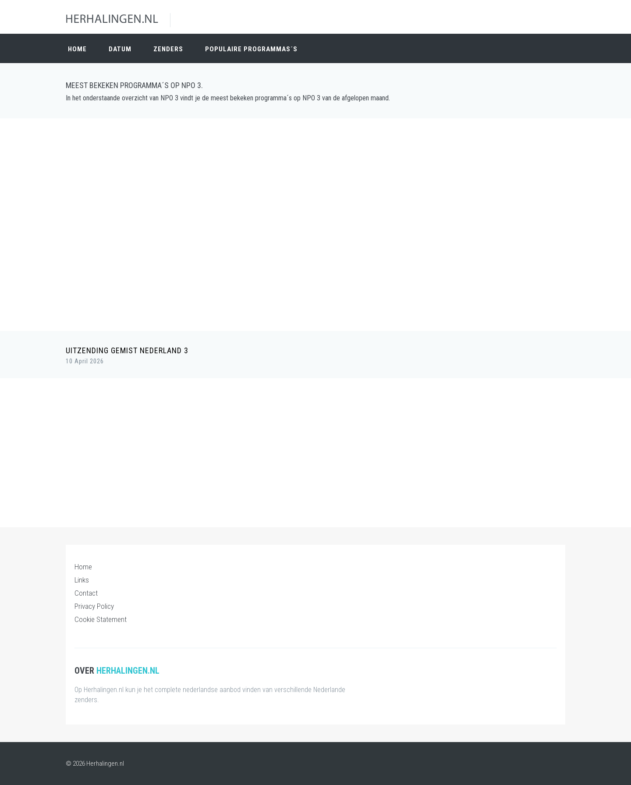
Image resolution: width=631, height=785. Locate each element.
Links (81, 579)
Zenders (168, 49)
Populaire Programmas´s (251, 49)
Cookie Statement (100, 619)
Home (77, 49)
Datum (120, 49)
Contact (86, 593)
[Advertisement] (315, 188)
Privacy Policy (94, 606)
